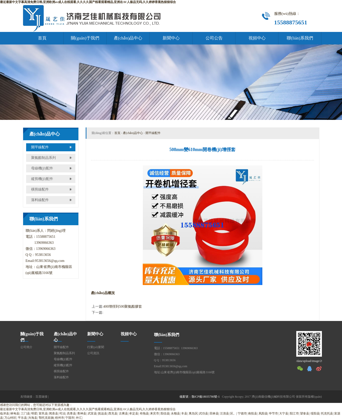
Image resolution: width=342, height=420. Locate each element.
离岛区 (193, 413)
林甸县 (14, 413)
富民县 (43, 413)
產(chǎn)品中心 (128, 38)
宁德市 (242, 413)
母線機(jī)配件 (42, 168)
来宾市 (154, 413)
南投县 (252, 413)
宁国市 (69, 417)
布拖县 (144, 413)
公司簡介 (26, 347)
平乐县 (22, 417)
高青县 (71, 413)
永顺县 (175, 413)
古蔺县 (123, 413)
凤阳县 (263, 413)
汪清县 (224, 413)
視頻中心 (257, 38)
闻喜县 (53, 413)
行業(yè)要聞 (95, 347)
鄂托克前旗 (46, 417)
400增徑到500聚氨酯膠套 (122, 306)
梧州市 (59, 417)
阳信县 (165, 413)
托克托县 (327, 413)
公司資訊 (93, 353)
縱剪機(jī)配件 (42, 179)
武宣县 (92, 413)
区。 (233, 413)
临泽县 (4, 413)
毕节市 (273, 413)
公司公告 (214, 38)
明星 (34, 413)
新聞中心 (171, 38)
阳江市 (294, 413)
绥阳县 (315, 413)
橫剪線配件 (40, 189)
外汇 (79, 417)
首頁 (42, 38)
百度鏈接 (41, 396)
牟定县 (133, 413)
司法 (62, 413)
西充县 (112, 413)
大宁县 (283, 413)
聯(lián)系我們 (300, 38)
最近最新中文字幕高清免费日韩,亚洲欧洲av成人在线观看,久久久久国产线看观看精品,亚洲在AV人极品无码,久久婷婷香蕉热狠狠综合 (88, 2)
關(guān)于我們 (85, 38)
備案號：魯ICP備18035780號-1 (199, 396)
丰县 (184, 413)
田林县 (214, 413)
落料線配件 (40, 200)
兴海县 (32, 417)
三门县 (25, 413)
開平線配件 (40, 147)
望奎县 (304, 413)
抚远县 (102, 413)
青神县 (81, 413)
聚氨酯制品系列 (43, 158)
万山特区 (10, 417)
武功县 (203, 413)
